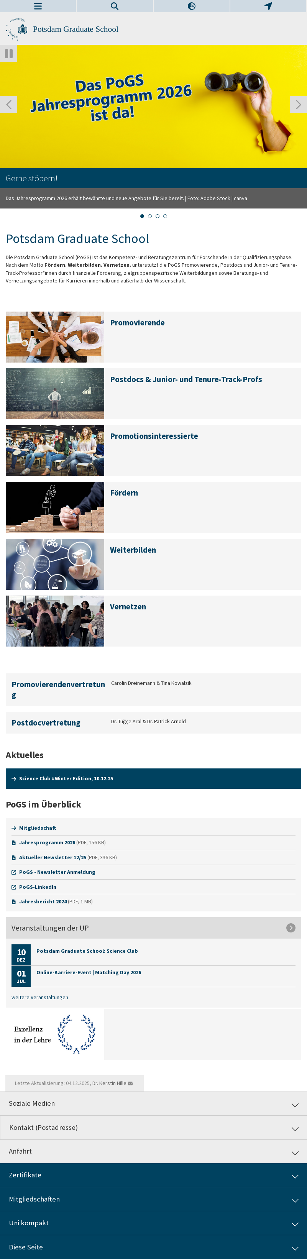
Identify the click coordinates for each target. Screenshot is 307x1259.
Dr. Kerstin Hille (109, 1083)
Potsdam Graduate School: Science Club (87, 950)
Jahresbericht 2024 (43, 901)
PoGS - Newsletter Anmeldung (57, 871)
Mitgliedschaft (37, 827)
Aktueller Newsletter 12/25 (52, 857)
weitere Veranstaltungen (39, 997)
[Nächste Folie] (298, 104)
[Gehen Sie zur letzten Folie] (8, 104)
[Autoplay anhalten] (8, 53)
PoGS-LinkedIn (37, 886)
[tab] (142, 216)
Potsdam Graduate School (75, 29)
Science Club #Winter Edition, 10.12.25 (66, 778)
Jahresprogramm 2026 (47, 842)
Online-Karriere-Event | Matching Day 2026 (88, 972)
